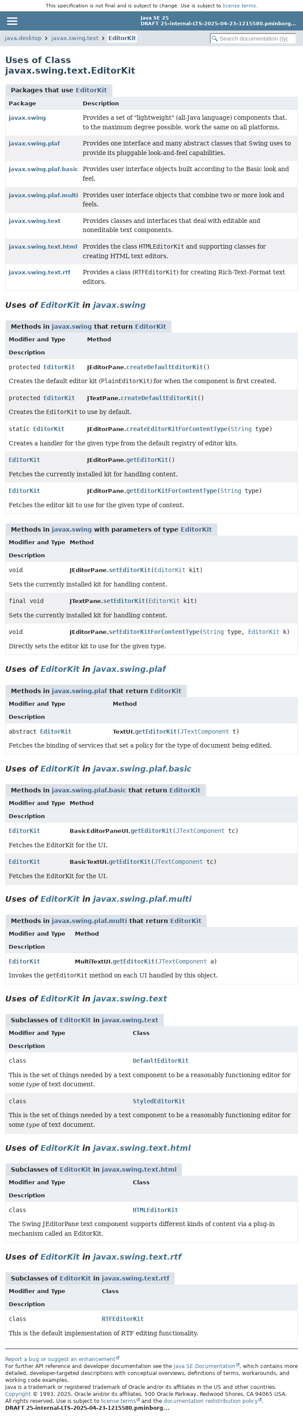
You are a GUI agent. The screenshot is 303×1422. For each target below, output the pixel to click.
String (241, 428)
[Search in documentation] (253, 38)
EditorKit (122, 38)
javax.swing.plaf (34, 143)
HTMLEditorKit (155, 1209)
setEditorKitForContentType (154, 631)
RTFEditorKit (123, 1318)
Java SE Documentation (205, 1366)
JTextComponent (204, 731)
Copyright (18, 1394)
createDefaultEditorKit (164, 367)
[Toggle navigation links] (11, 21)
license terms (239, 6)
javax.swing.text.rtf (40, 272)
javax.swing (27, 118)
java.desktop (23, 38)
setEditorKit (130, 569)
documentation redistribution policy (211, 1401)
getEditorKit (147, 459)
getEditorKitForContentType (171, 490)
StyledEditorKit (159, 1101)
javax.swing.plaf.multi (43, 195)
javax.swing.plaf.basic (43, 169)
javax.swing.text (74, 38)
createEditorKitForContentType (176, 428)
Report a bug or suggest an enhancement (60, 1359)
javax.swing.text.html (43, 246)
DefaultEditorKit (161, 1060)
